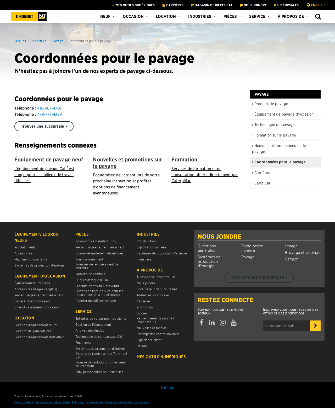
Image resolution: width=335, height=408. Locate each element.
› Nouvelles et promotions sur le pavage (279, 148)
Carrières (172, 5)
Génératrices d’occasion (32, 301)
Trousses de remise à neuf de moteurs (96, 266)
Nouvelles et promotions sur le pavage (127, 162)
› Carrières (261, 172)
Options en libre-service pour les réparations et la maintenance (99, 292)
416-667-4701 (49, 107)
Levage (291, 245)
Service (257, 16)
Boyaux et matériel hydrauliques (99, 253)
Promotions (145, 307)
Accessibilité (95, 402)
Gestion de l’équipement (93, 324)
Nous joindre (219, 236)
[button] (318, 17)
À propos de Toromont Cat (156, 277)
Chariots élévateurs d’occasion (37, 307)
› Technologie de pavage (273, 124)
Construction (146, 241)
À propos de (291, 16)
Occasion (133, 16)
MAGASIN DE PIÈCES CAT (211, 5)
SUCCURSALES (286, 5)
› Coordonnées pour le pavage (279, 162)
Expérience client (149, 340)
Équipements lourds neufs (36, 237)
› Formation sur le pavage (274, 135)
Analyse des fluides (89, 330)
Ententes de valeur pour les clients (101, 318)
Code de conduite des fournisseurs (127, 402)
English (318, 5)
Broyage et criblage (302, 252)
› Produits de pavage (270, 103)
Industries (199, 16)
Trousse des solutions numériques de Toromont (100, 364)
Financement (85, 342)
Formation (184, 159)
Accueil (20, 41)
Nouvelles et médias (152, 328)
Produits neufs (25, 247)
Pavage (57, 41)
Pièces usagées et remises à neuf (38, 295)
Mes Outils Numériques (133, 5)
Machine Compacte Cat (31, 259)
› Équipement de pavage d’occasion (283, 114)
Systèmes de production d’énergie (209, 261)
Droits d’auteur (23, 402)
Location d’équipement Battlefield (39, 337)
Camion (292, 258)
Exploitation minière (252, 248)
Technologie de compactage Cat (98, 336)
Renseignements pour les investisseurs (155, 320)
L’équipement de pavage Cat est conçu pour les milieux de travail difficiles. (44, 174)
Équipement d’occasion (39, 276)
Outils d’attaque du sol (92, 280)
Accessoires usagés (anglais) (35, 289)
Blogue (142, 313)
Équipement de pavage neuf (48, 159)
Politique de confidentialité (53, 402)
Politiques (78, 402)
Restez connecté (225, 299)
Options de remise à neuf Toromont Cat (101, 355)
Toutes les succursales (153, 295)
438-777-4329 (49, 114)
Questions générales (207, 248)
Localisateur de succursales (157, 289)
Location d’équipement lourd (35, 325)
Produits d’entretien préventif (97, 286)
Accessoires (23, 253)
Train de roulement (89, 259)
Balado (142, 346)
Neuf (105, 16)
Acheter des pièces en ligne (95, 300)
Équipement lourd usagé (32, 283)
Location (166, 16)
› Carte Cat (261, 183)
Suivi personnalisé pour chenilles (99, 372)
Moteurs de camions (90, 274)
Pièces (230, 16)
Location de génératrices (32, 331)
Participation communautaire (158, 334)
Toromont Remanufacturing (95, 241)
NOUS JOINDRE (253, 5)
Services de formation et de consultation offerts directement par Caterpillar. (204, 174)
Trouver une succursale (42, 126)
